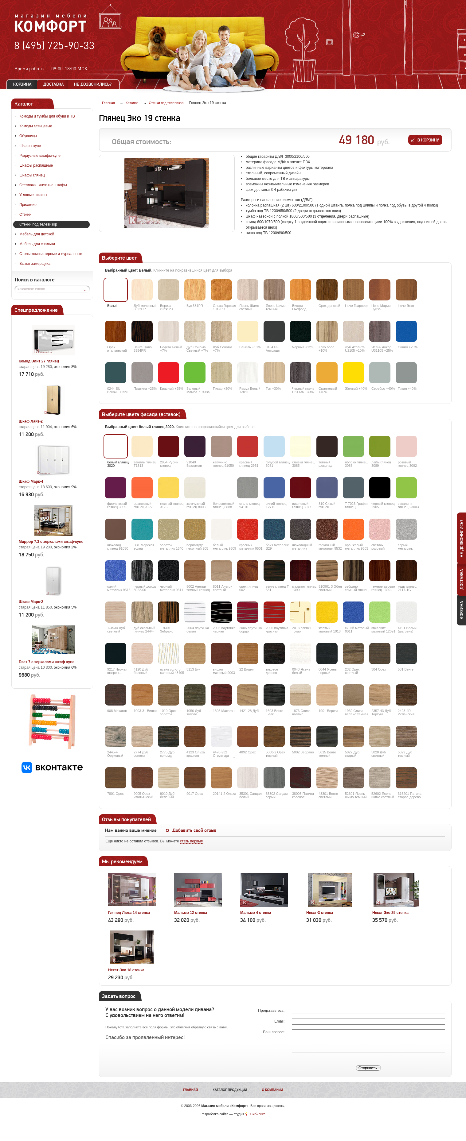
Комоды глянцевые (35, 126)
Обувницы (28, 136)
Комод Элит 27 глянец (39, 361)
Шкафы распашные (36, 165)
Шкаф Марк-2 (31, 602)
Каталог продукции (230, 1090)
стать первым (191, 841)
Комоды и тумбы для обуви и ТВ (47, 116)
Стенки (25, 214)
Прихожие (28, 205)
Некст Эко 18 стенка (126, 970)
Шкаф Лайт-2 (31, 421)
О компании (272, 1090)
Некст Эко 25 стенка (390, 913)
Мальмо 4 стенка (255, 913)
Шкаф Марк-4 (31, 481)
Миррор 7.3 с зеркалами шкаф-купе (51, 542)
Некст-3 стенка (319, 913)
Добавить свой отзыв (194, 830)
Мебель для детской (36, 234)
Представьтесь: (271, 1010)
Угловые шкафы (33, 195)
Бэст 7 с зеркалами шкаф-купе (46, 662)
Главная (190, 1090)
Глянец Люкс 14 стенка (129, 913)
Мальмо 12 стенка (190, 913)
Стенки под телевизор (38, 224)
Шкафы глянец (32, 175)
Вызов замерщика (34, 263)
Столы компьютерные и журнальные (50, 254)
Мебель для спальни (37, 244)
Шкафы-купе (30, 146)
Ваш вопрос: (274, 1032)
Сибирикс (257, 1114)
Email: (280, 1021)
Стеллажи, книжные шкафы (43, 185)
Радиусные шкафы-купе (40, 155)
